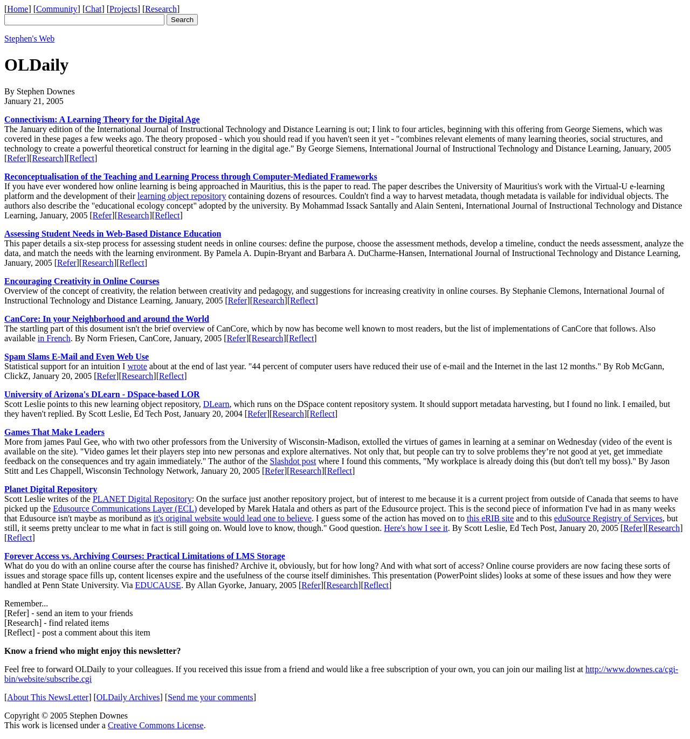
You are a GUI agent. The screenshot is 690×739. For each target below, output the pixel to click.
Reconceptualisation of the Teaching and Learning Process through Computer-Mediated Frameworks (190, 176)
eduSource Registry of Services (608, 518)
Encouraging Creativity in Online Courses (82, 281)
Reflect (82, 158)
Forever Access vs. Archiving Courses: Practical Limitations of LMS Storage (144, 556)
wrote (137, 366)
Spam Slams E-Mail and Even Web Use (76, 356)
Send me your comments (210, 697)
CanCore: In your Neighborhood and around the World (106, 318)
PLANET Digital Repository (142, 498)
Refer (16, 158)
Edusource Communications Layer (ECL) (125, 508)
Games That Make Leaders (54, 432)
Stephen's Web (29, 38)
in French (54, 338)
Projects (123, 8)
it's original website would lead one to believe (233, 518)
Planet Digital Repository (50, 489)
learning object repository (181, 196)
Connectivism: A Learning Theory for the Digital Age (102, 119)
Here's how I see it (415, 528)
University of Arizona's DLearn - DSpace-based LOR (102, 394)
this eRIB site (490, 518)
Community (56, 8)
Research (161, 8)
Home (17, 8)
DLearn (216, 404)
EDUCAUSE (158, 585)
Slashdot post (293, 461)
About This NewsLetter (47, 697)
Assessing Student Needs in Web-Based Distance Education (112, 233)
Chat (93, 8)
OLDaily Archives (128, 697)
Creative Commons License (156, 725)
